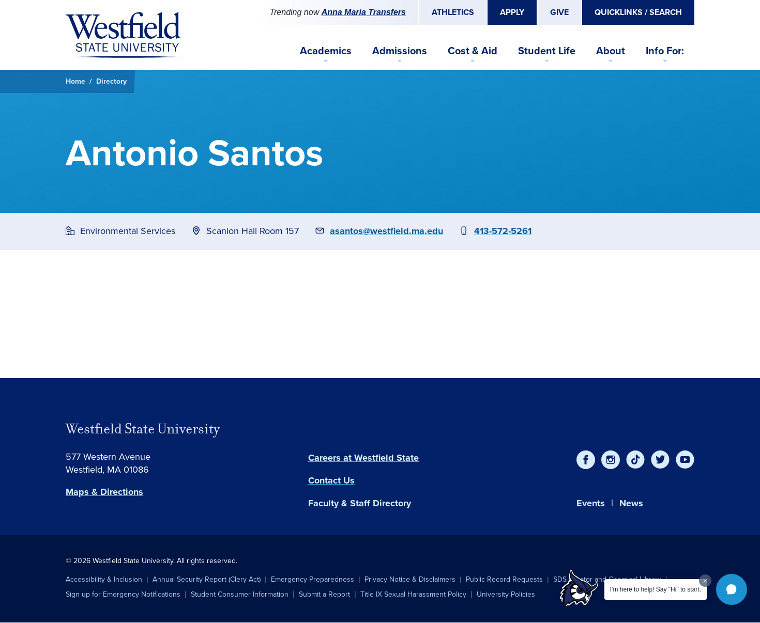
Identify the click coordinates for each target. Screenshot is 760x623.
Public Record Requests (504, 579)
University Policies (506, 594)
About (610, 50)
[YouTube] (685, 459)
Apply (512, 12)
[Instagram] (610, 459)
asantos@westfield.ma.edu (386, 231)
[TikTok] (635, 459)
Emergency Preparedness (312, 579)
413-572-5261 (502, 231)
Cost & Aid (472, 50)
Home (75, 81)
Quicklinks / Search (638, 12)
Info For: (665, 50)
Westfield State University (143, 428)
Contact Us (331, 480)
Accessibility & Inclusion (104, 579)
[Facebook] (585, 459)
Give (559, 12)
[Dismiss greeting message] (705, 580)
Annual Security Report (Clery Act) (207, 579)
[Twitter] (660, 459)
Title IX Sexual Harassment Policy (413, 594)
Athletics (453, 12)
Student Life (546, 50)
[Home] (123, 35)
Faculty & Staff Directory (359, 503)
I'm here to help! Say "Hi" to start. (655, 589)
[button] (731, 589)
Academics (326, 50)
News (631, 503)
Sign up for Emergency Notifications (123, 594)
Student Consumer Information (239, 594)
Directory (111, 81)
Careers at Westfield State (363, 457)
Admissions (399, 50)
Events (590, 503)
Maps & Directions (104, 492)
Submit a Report (324, 594)
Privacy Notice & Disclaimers (409, 579)
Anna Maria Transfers (364, 12)
